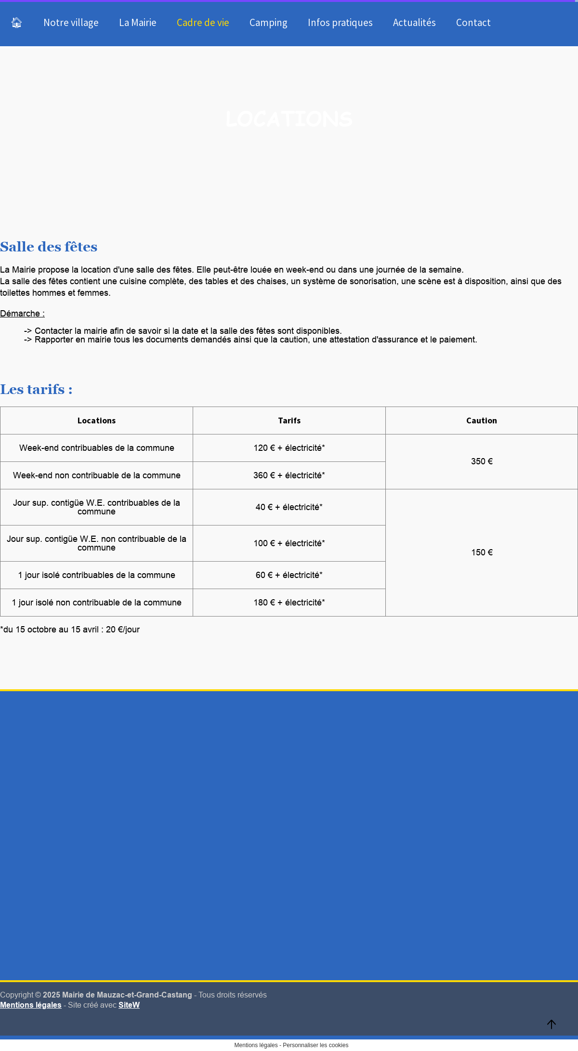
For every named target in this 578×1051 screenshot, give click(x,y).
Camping (269, 22)
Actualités (414, 22)
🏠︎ (16, 22)
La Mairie (138, 22)
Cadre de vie (203, 22)
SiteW (129, 1005)
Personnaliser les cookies (315, 1045)
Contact (473, 22)
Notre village (71, 22)
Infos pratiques (340, 22)
